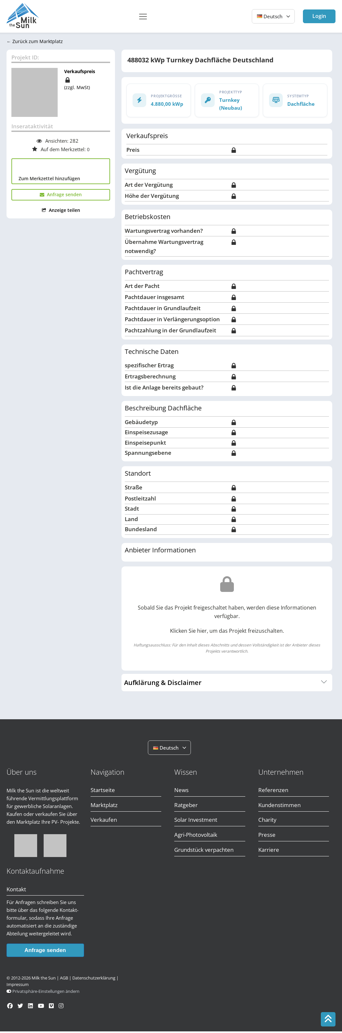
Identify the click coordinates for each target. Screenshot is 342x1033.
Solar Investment (195, 821)
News (181, 791)
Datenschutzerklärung (93, 979)
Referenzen (273, 791)
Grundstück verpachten (204, 851)
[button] (60, 195)
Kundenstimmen (279, 806)
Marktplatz (104, 806)
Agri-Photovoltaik (195, 836)
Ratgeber (186, 806)
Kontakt (16, 891)
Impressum (18, 986)
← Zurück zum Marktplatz (35, 43)
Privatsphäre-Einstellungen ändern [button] (45, 993)
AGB (64, 979)
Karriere (268, 851)
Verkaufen (104, 821)
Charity (267, 821)
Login (319, 16)
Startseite (103, 791)
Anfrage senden (45, 951)
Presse (267, 836)
